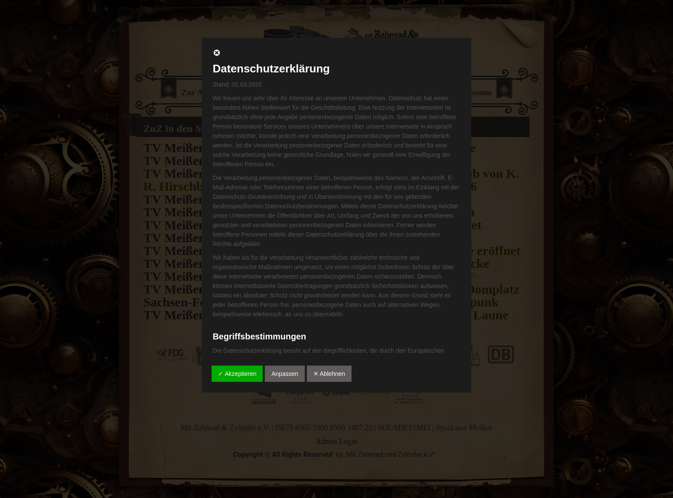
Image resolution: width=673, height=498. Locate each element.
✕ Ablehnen (329, 373)
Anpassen (284, 373)
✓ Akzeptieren (237, 373)
